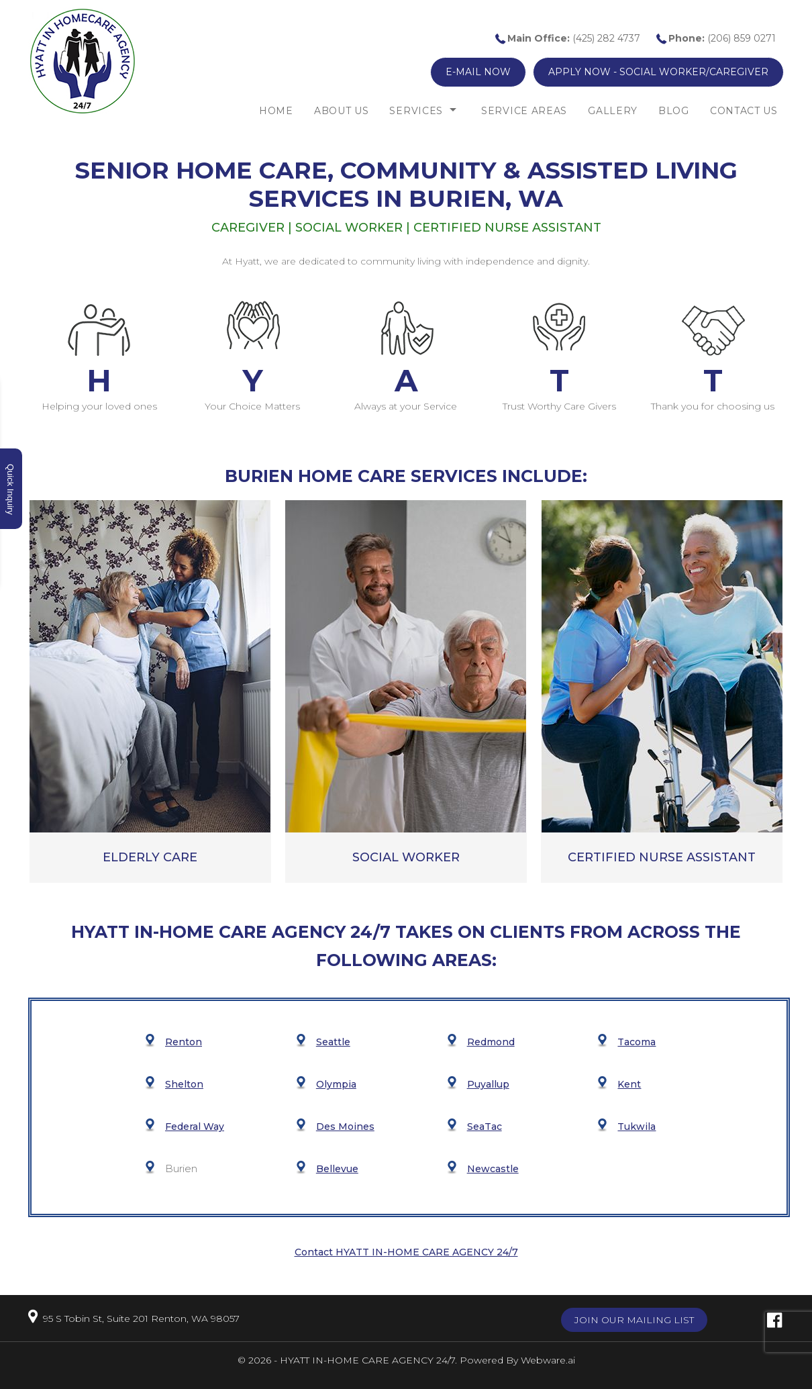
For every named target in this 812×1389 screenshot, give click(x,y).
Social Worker (406, 857)
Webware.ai (548, 1360)
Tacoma (636, 1042)
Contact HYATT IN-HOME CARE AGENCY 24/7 (406, 1252)
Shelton (184, 1084)
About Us (341, 111)
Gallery (613, 111)
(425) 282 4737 (573, 38)
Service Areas (524, 111)
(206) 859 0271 (722, 38)
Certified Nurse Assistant (662, 857)
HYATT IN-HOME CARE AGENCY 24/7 (367, 1360)
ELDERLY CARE (150, 857)
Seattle (333, 1042)
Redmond (491, 1042)
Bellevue (337, 1169)
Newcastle (493, 1169)
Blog (673, 111)
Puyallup (488, 1084)
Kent (629, 1084)
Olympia (336, 1084)
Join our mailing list (634, 1320)
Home (276, 111)
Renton (183, 1042)
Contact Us (744, 111)
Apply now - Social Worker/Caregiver (658, 72)
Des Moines (345, 1126)
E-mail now (478, 72)
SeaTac (484, 1126)
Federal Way (194, 1126)
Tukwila (636, 1126)
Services (416, 111)
